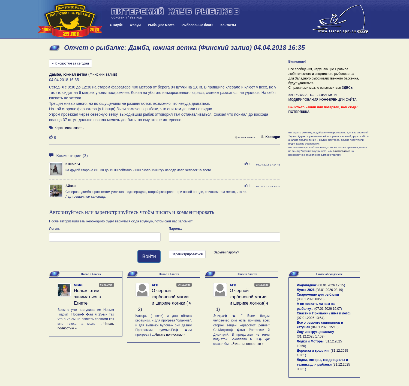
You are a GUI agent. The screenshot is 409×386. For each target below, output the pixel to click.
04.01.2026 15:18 (324, 327)
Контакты (228, 25)
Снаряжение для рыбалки (318, 294)
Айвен (70, 186)
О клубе (116, 25)
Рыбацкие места (161, 25)
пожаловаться (245, 137)
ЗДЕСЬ (347, 88)
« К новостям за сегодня (70, 63)
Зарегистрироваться (187, 254)
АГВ (155, 285)
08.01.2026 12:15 (331, 285)
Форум (135, 25)
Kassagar (270, 137)
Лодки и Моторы (310, 341)
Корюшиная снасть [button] (69, 128)
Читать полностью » (170, 334)
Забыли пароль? (226, 252)
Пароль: (175, 229)
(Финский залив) (83, 74)
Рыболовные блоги (197, 25)
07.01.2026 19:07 (328, 309)
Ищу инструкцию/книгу (315, 332)
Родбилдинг (307, 285)
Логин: (54, 229)
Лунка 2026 (306, 290)
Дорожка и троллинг (313, 351)
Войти (149, 256)
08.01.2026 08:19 (329, 290)
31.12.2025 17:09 (310, 336)
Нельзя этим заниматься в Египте (87, 296)
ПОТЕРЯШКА (299, 112)
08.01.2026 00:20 (310, 299)
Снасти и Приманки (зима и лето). (324, 313)
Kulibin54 (72, 164)
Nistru (78, 285)
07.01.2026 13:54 (310, 318)
